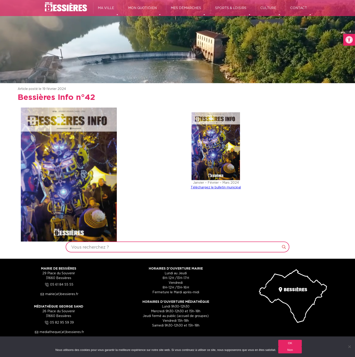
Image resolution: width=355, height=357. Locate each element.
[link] (349, 40)
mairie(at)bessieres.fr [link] (58, 294)
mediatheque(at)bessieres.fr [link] (58, 332)
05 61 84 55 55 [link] (58, 284)
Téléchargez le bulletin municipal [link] (216, 187)
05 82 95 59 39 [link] (58, 322)
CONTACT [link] (301, 10)
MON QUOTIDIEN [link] (144, 10)
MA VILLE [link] (108, 10)
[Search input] (175, 247)
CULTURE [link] (270, 10)
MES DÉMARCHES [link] (188, 10)
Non (290, 350)
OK (290, 343)
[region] (177, 41)
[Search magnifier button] (284, 247)
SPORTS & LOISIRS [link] (233, 10)
